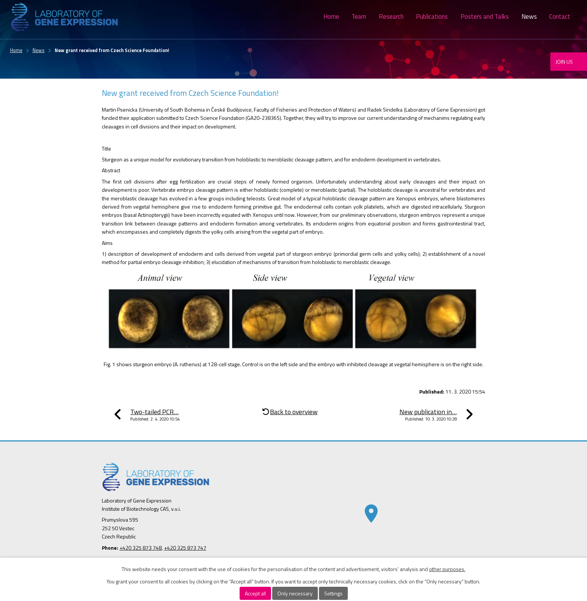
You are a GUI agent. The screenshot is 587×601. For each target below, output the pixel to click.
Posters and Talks (484, 16)
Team (359, 16)
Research (391, 16)
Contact (559, 16)
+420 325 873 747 (185, 548)
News (529, 16)
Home (331, 16)
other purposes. (447, 569)
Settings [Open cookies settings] (333, 593)
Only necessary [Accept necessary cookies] (295, 593)
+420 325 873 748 (140, 548)
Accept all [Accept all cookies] (255, 593)
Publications (432, 16)
